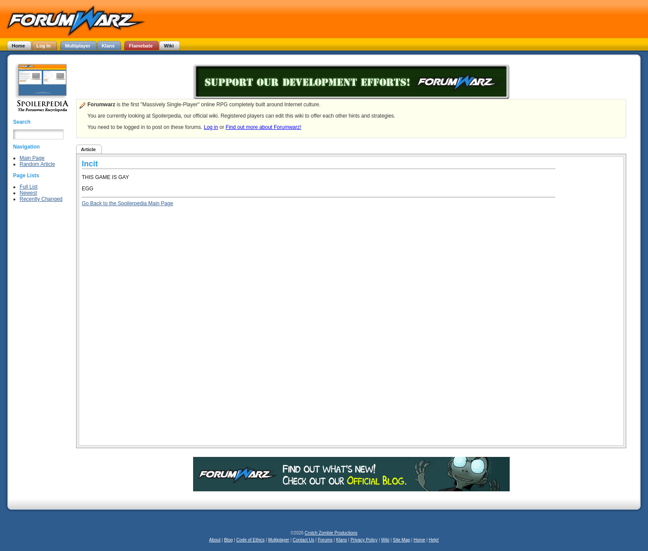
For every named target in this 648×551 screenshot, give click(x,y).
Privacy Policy (364, 539)
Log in (211, 127)
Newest (28, 193)
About (214, 539)
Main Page (32, 158)
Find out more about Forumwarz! (263, 127)
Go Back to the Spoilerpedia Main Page (127, 203)
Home (419, 539)
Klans (341, 539)
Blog (228, 539)
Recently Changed (41, 199)
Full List (28, 187)
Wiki (385, 539)
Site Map (401, 539)
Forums (325, 539)
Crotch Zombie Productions (331, 533)
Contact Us (303, 539)
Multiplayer (278, 539)
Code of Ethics (250, 539)
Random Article (37, 164)
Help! (434, 539)
